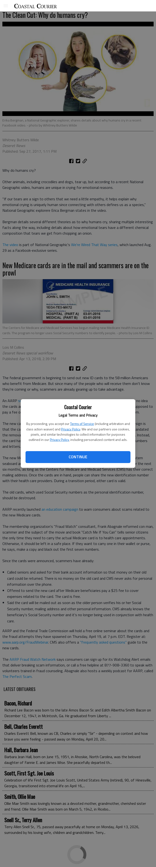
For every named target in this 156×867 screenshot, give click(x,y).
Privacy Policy (70, 429)
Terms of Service (82, 423)
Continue (78, 457)
